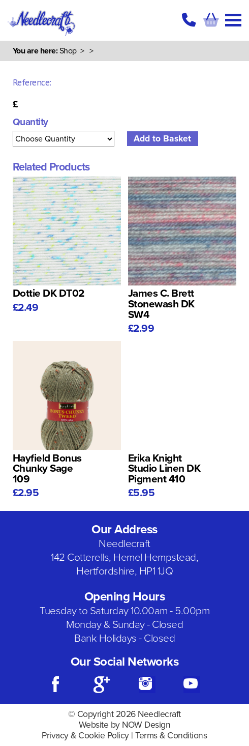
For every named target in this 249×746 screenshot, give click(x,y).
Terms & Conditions (171, 735)
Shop (68, 51)
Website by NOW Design (125, 725)
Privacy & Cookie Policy (85, 735)
